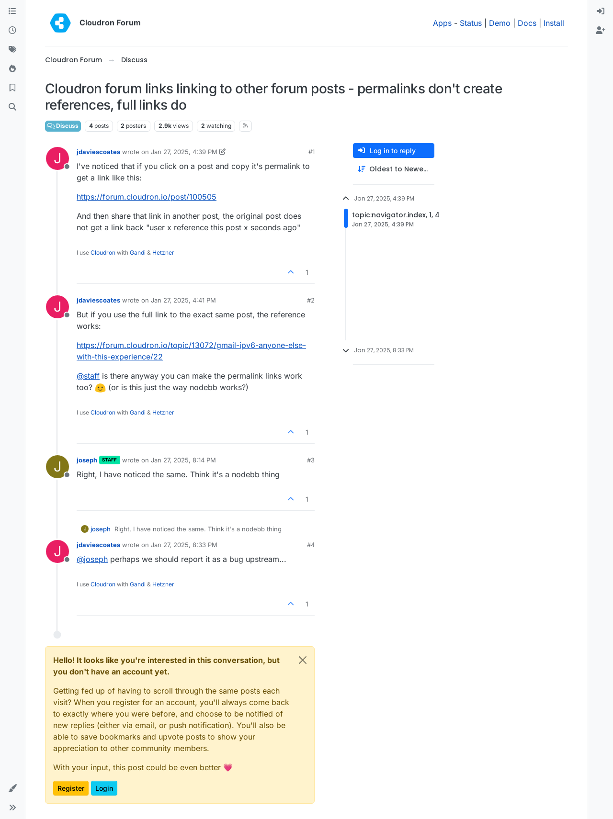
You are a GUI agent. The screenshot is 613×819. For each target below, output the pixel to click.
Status (471, 23)
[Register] (600, 30)
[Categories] (12, 11)
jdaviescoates (98, 152)
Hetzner (163, 252)
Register (70, 788)
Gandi (138, 252)
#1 (311, 152)
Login (104, 788)
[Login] (600, 11)
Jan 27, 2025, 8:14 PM (183, 460)
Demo (500, 23)
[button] (12, 788)
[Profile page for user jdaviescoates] (57, 158)
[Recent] (12, 30)
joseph (87, 460)
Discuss (63, 125)
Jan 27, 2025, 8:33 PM (184, 545)
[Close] (302, 660)
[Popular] (12, 69)
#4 (311, 545)
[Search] (12, 107)
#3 (311, 460)
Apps (442, 23)
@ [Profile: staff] (88, 376)
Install (554, 23)
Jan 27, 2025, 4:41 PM (183, 300)
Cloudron (103, 252)
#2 (311, 300)
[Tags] (12, 49)
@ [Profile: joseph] (92, 559)
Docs (527, 23)
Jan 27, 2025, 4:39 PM (184, 152)
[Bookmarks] (12, 88)
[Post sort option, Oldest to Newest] (393, 169)
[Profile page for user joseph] (57, 466)
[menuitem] (600, 11)
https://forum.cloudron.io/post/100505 (146, 197)
